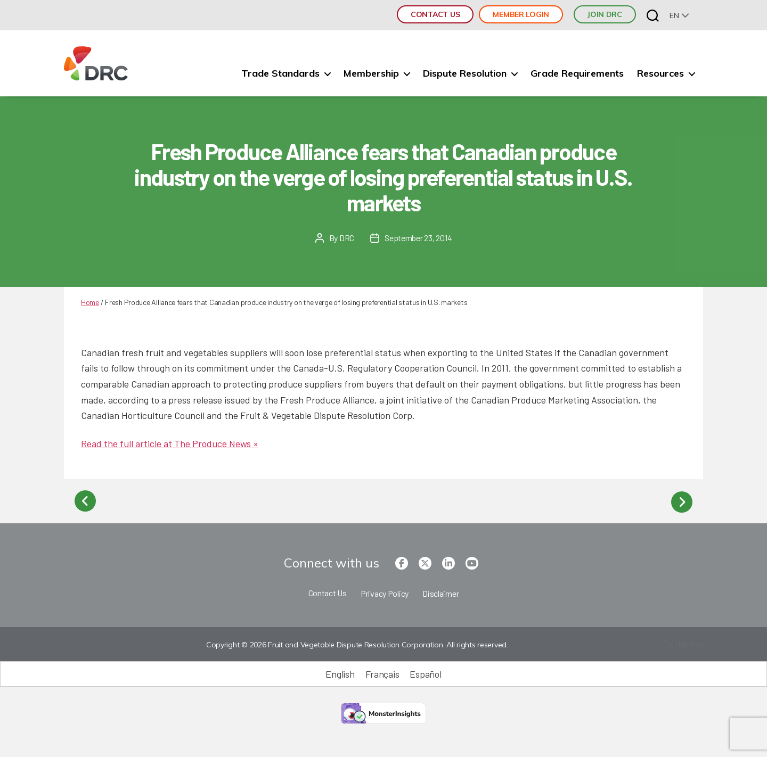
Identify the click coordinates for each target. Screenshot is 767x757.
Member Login (521, 14)
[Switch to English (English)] (340, 672)
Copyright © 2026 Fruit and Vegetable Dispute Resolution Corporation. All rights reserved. (357, 643)
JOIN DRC (605, 14)
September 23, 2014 (418, 238)
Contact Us (435, 14)
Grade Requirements (577, 73)
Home (90, 302)
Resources (660, 73)
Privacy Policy (385, 592)
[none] (679, 15)
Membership (371, 73)
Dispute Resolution (465, 73)
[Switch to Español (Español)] (425, 672)
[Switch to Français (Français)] (382, 672)
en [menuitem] (674, 15)
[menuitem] (679, 15)
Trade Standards (280, 73)
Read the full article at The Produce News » (169, 443)
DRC (346, 238)
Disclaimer (440, 592)
